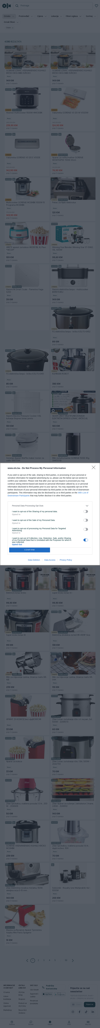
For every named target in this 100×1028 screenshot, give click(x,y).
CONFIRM (29, 550)
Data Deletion (34, 560)
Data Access (49, 560)
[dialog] (50, 514)
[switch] (85, 511)
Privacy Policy (66, 560)
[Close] (94, 468)
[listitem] (50, 505)
